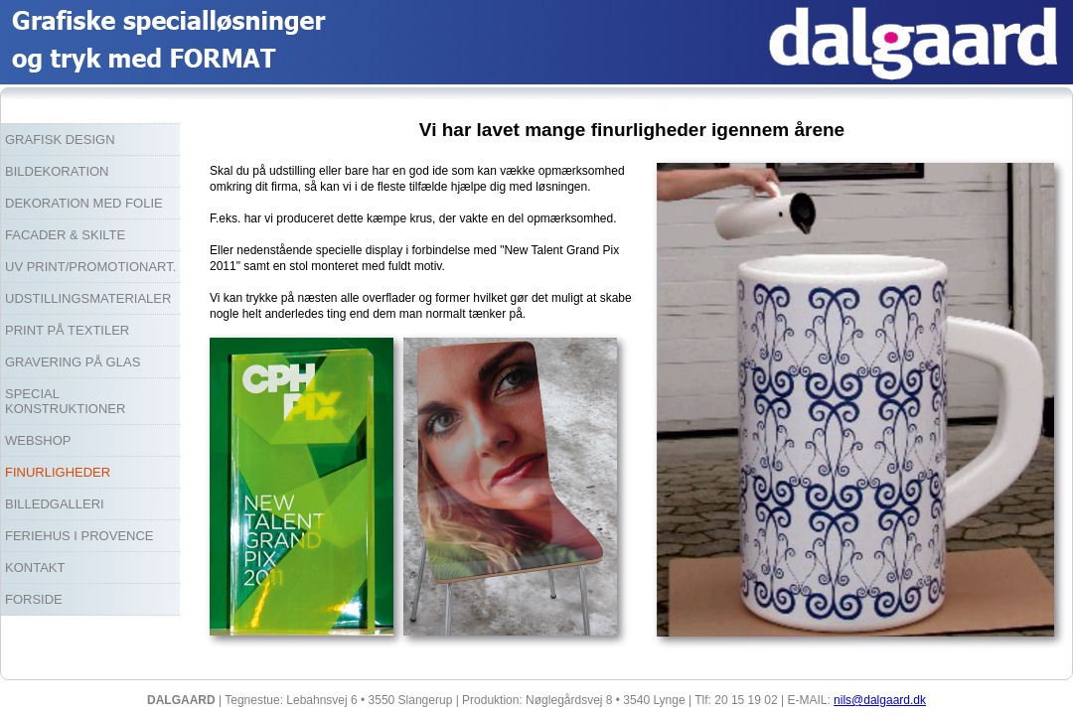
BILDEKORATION (57, 171)
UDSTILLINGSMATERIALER (88, 298)
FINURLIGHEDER (57, 472)
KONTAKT (35, 567)
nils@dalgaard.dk (880, 700)
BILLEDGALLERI (54, 504)
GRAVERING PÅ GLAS (72, 362)
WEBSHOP (38, 440)
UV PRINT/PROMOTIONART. (90, 266)
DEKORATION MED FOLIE (84, 203)
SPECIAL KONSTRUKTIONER (65, 401)
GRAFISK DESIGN (60, 139)
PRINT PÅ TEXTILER (67, 330)
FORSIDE (34, 599)
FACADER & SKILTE (65, 234)
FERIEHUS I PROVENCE (79, 535)
